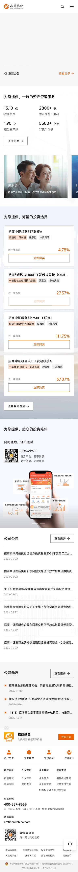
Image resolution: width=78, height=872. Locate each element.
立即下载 (66, 737)
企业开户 (44, 778)
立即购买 (39, 258)
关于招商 (16, 141)
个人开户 (26, 778)
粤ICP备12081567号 (30, 868)
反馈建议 (9, 778)
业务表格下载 (63, 784)
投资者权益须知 (30, 850)
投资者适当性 (47, 850)
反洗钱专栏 (30, 855)
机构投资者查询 (47, 790)
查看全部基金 (18, 406)
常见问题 (9, 784)
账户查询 (26, 784)
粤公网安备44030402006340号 (24, 863)
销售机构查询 (63, 778)
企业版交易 (45, 784)
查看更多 (66, 73)
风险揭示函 (11, 855)
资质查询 (67, 855)
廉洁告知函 (11, 850)
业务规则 (61, 790)
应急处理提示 (47, 855)
